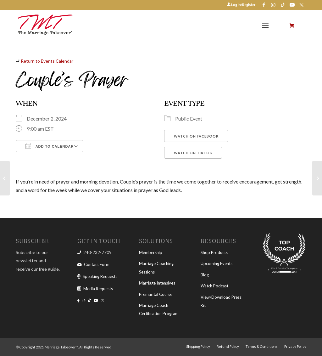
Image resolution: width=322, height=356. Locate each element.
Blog (205, 274)
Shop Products (214, 252)
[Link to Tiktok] (282, 4)
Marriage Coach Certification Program (159, 309)
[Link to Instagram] (273, 4)
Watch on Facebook (196, 136)
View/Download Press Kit (221, 301)
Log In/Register (243, 5)
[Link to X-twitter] (301, 4)
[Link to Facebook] (263, 4)
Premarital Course (155, 294)
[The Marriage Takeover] (45, 25)
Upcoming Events (216, 263)
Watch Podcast (214, 285)
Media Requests (98, 288)
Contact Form (96, 264)
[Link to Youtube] (292, 4)
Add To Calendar (49, 146)
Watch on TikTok (193, 153)
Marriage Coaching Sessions (156, 267)
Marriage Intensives (157, 282)
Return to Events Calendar (47, 61)
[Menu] (265, 25)
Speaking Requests (100, 276)
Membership (150, 252)
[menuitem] (266, 25)
